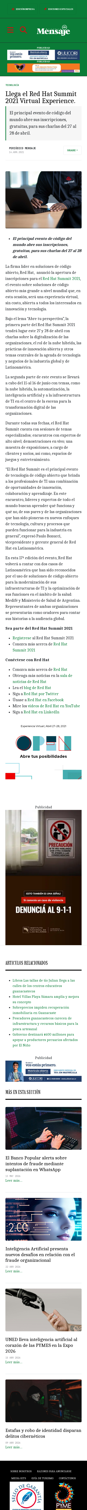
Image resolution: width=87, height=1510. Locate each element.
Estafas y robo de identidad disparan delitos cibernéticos (43, 1433)
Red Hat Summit (57, 278)
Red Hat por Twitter (41, 694)
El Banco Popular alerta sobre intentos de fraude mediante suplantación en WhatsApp (36, 1163)
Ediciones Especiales (57, 9)
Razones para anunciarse (54, 1471)
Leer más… (13, 1181)
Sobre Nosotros (21, 1471)
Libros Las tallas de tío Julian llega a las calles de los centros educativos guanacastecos (44, 985)
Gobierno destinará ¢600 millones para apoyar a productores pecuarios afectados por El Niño (45, 1039)
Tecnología (12, 85)
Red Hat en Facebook (45, 700)
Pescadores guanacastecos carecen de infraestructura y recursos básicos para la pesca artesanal (45, 1023)
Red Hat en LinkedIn (41, 712)
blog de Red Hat (37, 687)
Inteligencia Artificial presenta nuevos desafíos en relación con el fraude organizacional (40, 1254)
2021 (76, 278)
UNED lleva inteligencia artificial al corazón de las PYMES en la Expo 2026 (41, 1345)
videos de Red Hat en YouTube (54, 706)
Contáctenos (67, 1478)
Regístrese (22, 638)
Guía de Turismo (42, 1478)
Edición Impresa (22, 9)
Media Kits (18, 1478)
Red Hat (60, 669)
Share (71, 150)
